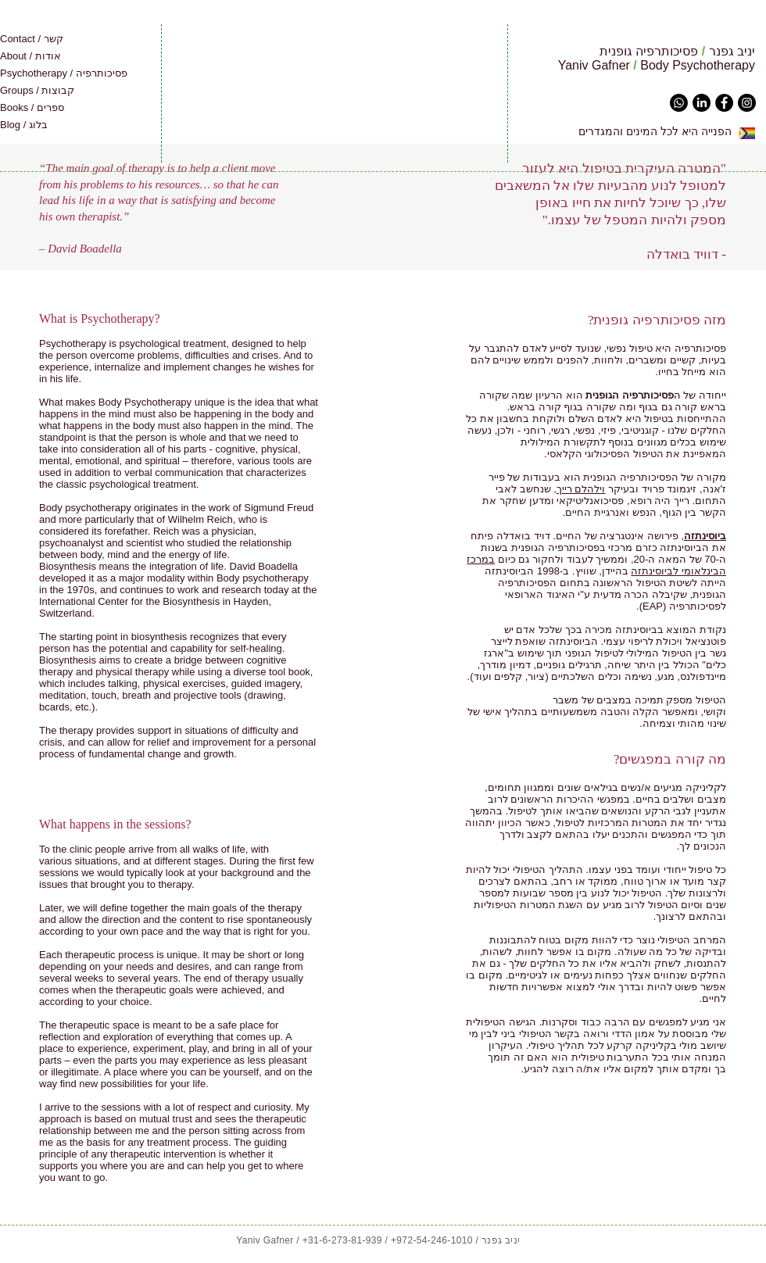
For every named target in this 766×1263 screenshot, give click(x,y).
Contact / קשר (31, 39)
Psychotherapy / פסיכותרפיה (63, 73)
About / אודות (30, 56)
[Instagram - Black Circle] (747, 103)
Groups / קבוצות (37, 90)
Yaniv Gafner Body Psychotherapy (656, 65)
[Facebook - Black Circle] (724, 103)
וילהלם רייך (581, 489)
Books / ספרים (32, 107)
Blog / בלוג (24, 125)
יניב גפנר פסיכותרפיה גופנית (677, 51)
